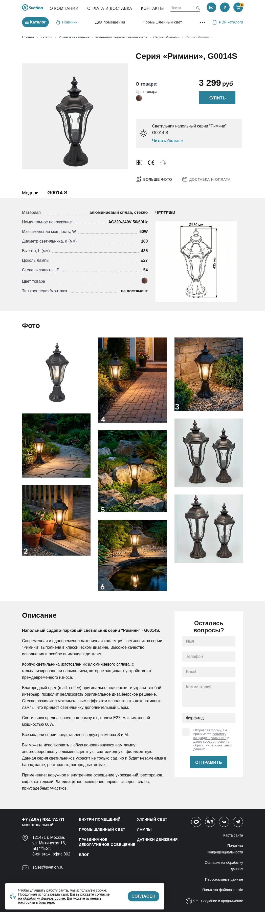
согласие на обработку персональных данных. (212, 745)
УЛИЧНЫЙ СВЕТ (152, 819)
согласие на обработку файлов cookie (64, 896)
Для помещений (110, 22)
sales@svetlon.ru (47, 867)
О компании (64, 8)
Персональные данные (224, 879)
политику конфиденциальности (210, 736)
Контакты (152, 8)
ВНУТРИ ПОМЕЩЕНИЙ (100, 819)
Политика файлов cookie (222, 890)
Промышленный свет (162, 22)
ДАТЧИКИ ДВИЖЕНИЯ (157, 840)
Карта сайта (233, 835)
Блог (84, 855)
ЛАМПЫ (144, 829)
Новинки (67, 22)
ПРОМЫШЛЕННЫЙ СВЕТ (102, 829)
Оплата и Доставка (109, 8)
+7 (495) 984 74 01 (43, 819)
